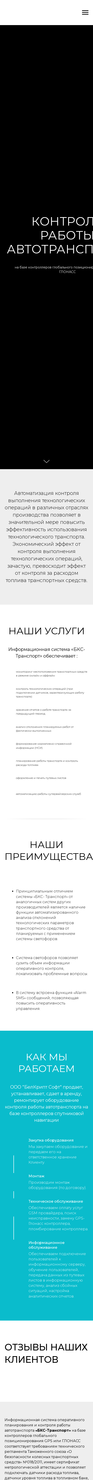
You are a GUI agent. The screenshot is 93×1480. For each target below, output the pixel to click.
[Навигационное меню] (85, 12)
